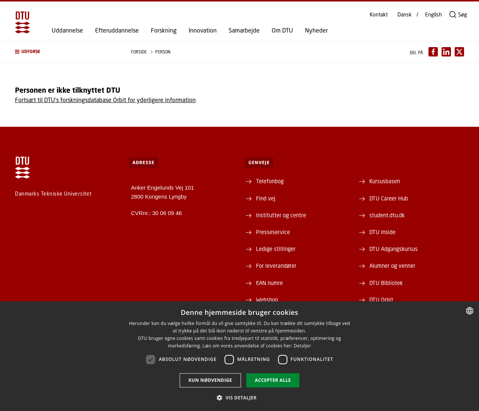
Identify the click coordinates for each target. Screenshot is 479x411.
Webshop (267, 299)
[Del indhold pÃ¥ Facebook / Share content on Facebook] (433, 51)
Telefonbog (270, 181)
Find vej (265, 198)
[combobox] (469, 311)
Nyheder (316, 30)
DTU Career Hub (388, 198)
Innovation (203, 30)
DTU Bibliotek (386, 282)
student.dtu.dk (387, 215)
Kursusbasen (384, 181)
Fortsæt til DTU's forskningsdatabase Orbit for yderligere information (105, 99)
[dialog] (239, 356)
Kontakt (379, 14)
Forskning (164, 30)
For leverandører (276, 265)
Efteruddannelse (117, 30)
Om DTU (282, 30)
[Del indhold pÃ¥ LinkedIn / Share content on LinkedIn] (446, 51)
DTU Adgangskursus (393, 248)
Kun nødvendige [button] (210, 380)
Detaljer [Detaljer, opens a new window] (302, 346)
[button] (65, 51)
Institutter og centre (281, 215)
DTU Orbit (381, 299)
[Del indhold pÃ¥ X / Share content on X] (459, 51)
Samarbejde (244, 30)
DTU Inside (382, 231)
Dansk (404, 14)
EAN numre (269, 282)
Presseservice (273, 231)
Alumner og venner (392, 265)
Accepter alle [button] (273, 380)
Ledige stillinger (276, 248)
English (433, 14)
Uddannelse (67, 30)
